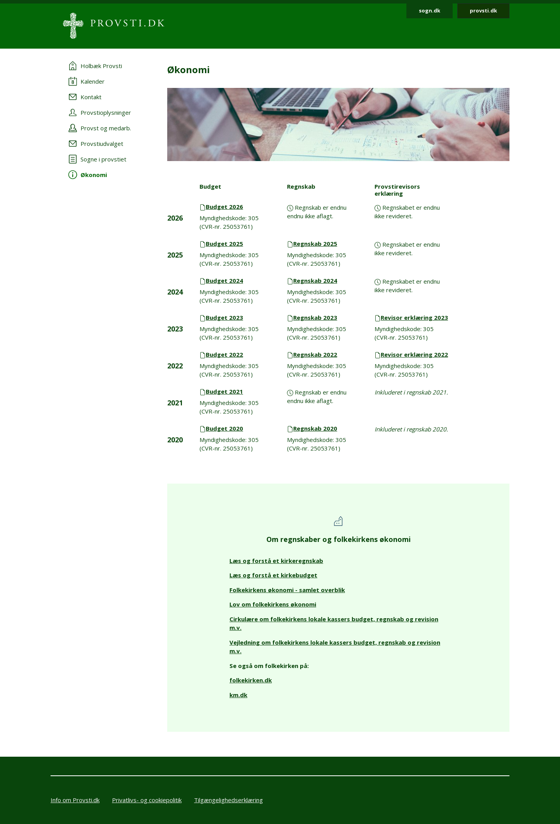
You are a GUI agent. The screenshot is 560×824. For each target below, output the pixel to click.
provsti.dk (483, 10)
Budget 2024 (224, 280)
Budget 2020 (224, 428)
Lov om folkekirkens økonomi (272, 604)
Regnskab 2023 (315, 317)
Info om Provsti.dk (75, 800)
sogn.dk (429, 10)
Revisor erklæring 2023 (414, 317)
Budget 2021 (224, 391)
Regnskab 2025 (315, 243)
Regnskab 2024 (315, 280)
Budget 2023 (224, 317)
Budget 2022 (224, 354)
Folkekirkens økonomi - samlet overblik (287, 590)
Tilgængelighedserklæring (228, 800)
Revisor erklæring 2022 (414, 354)
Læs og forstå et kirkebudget (273, 575)
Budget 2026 (224, 206)
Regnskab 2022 (315, 354)
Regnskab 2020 (315, 428)
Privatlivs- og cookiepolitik (147, 800)
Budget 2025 (224, 243)
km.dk (238, 695)
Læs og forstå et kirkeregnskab (276, 561)
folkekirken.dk (250, 680)
